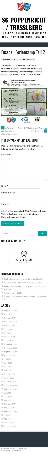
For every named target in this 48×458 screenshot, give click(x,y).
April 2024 (8, 333)
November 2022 (10, 385)
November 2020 (10, 426)
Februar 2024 (9, 337)
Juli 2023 (7, 359)
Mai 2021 (8, 419)
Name (4, 186)
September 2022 (11, 389)
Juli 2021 (7, 415)
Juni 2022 (8, 396)
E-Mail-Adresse (9, 192)
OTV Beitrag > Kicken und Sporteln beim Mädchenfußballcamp (12, 131)
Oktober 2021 (10, 408)
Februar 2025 (9, 318)
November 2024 (10, 322)
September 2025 (11, 310)
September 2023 (11, 352)
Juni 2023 (8, 363)
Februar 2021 (9, 423)
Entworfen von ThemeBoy (11, 450)
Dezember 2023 (10, 344)
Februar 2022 (9, 404)
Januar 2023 (9, 378)
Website (5, 204)
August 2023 (9, 355)
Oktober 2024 (10, 325)
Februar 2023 (9, 374)
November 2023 (10, 348)
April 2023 (8, 367)
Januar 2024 (9, 340)
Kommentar (7, 154)
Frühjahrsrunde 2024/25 (14, 293)
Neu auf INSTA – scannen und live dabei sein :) (22, 283)
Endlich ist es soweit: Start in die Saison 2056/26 (23, 279)
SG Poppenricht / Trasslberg (24, 23)
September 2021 (11, 411)
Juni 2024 (8, 329)
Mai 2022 (8, 400)
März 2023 (8, 370)
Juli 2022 (7, 393)
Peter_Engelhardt (27, 59)
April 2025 (8, 314)
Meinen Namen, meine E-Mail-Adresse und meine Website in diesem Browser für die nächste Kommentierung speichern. (23, 214)
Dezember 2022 (10, 382)
